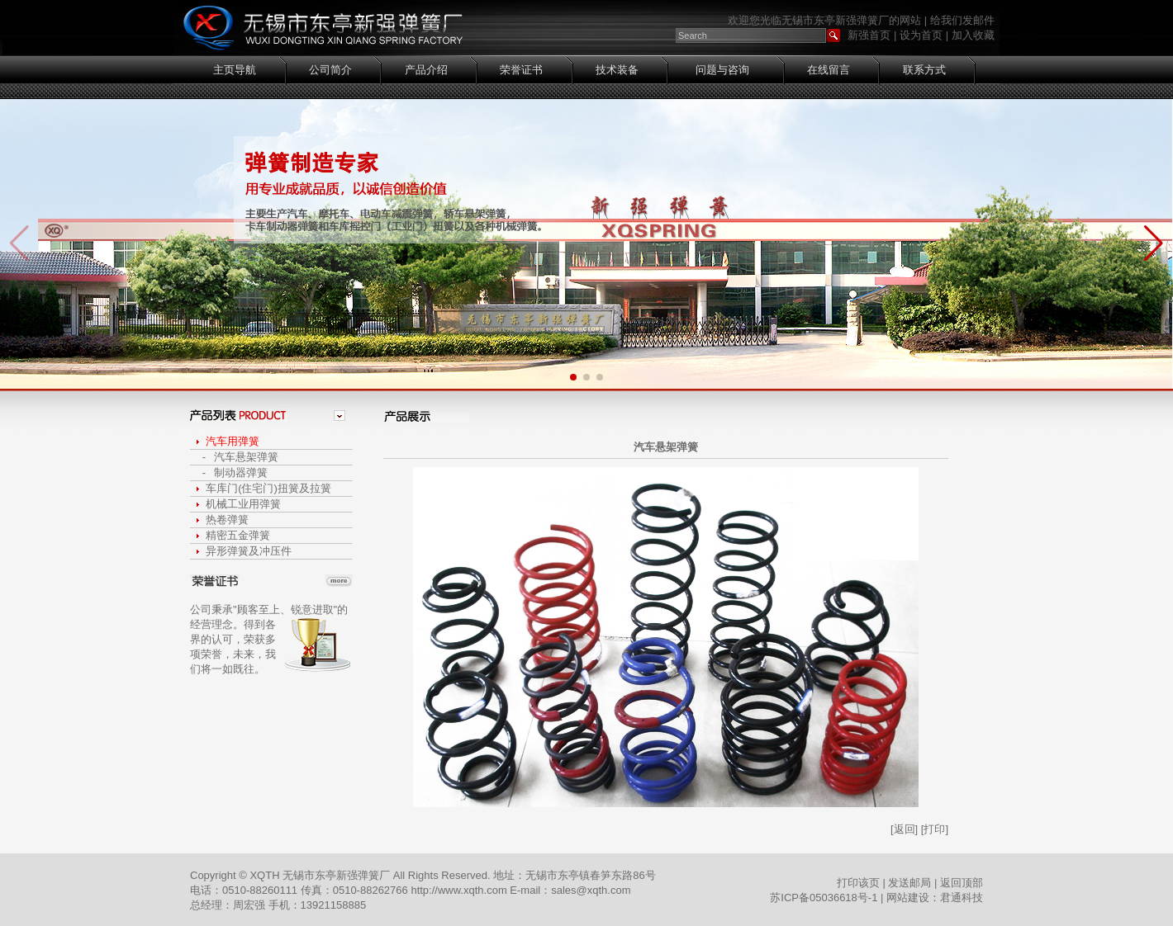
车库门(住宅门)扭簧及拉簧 (268, 488)
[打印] (934, 829)
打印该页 (858, 882)
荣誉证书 (521, 70)
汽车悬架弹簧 (246, 457)
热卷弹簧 (227, 519)
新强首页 (869, 35)
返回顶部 (961, 882)
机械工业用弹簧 (243, 504)
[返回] (904, 829)
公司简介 (330, 70)
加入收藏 (973, 35)
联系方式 (924, 70)
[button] (1153, 243)
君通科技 (961, 897)
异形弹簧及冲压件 (249, 551)
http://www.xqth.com (460, 890)
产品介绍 (426, 70)
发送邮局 (909, 882)
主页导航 (234, 70)
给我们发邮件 (962, 20)
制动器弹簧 (241, 472)
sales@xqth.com (590, 890)
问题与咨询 (722, 70)
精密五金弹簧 (238, 535)
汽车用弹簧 (232, 441)
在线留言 (828, 70)
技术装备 (617, 70)
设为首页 (921, 35)
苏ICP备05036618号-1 (823, 897)
